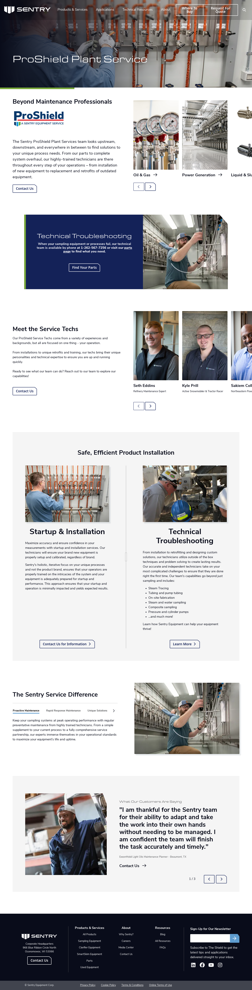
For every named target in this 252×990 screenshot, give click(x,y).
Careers (126, 941)
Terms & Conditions (132, 985)
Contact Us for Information (67, 644)
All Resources (162, 941)
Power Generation (202, 175)
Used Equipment (89, 967)
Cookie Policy (108, 985)
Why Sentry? (126, 934)
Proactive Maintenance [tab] (26, 711)
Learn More (185, 644)
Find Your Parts (84, 267)
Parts (89, 961)
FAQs (163, 947)
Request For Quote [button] (220, 10)
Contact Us (25, 188)
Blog (162, 934)
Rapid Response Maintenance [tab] (63, 711)
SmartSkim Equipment (89, 954)
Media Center (126, 947)
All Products (89, 934)
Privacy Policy (87, 985)
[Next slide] (150, 187)
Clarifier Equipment (89, 947)
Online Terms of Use (160, 985)
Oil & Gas (145, 175)
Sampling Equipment (89, 941)
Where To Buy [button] (189, 10)
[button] (113, 710)
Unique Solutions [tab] (97, 711)
